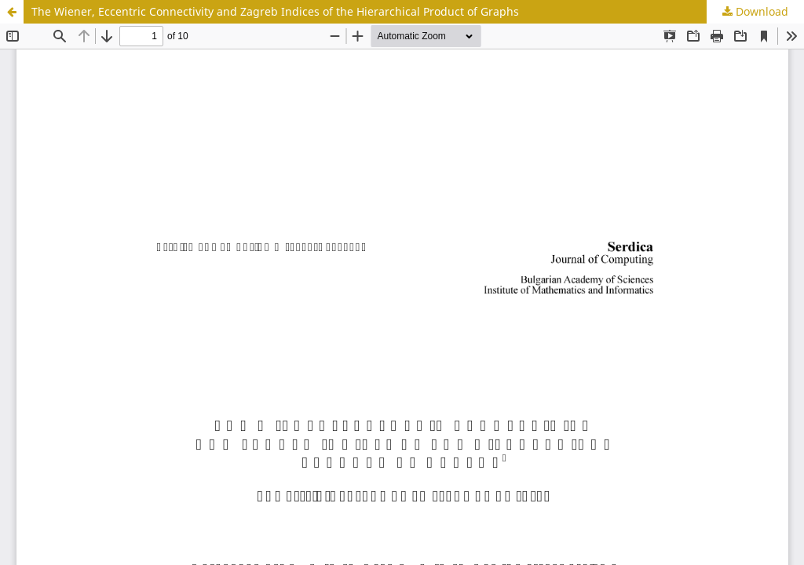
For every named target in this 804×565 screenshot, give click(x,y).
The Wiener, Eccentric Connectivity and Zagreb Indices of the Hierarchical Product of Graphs (275, 11)
